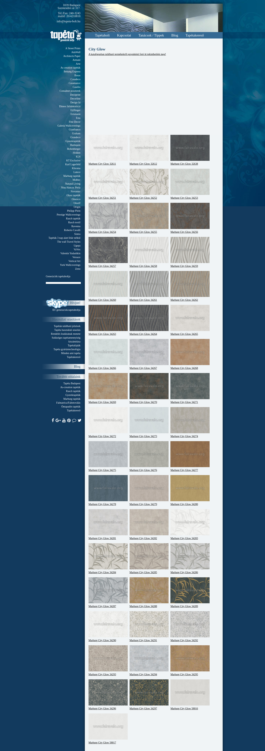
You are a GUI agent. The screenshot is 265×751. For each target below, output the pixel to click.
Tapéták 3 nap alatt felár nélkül (64, 238)
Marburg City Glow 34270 (149, 388)
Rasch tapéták (73, 218)
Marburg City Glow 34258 (149, 252)
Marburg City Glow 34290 (108, 626)
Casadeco (75, 79)
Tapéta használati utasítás (67, 330)
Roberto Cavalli (72, 230)
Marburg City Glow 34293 (108, 660)
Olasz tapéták (73, 195)
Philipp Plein (73, 210)
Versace (76, 257)
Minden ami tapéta (70, 353)
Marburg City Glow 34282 (149, 524)
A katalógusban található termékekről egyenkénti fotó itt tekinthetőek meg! (127, 54)
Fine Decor (74, 121)
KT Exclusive (73, 160)
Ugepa (77, 245)
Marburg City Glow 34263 (108, 320)
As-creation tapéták (70, 387)
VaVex (77, 249)
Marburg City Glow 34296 (108, 694)
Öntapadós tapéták (70, 406)
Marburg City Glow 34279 (149, 490)
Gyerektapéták (72, 141)
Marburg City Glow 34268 (190, 354)
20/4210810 (73, 16)
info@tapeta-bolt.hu (68, 21)
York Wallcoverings (70, 265)
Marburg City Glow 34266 (108, 354)
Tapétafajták (74, 345)
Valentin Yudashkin (70, 253)
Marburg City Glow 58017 (108, 728)
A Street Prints (72, 48)
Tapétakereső (195, 35)
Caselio (76, 87)
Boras (77, 75)
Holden (76, 152)
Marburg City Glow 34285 (149, 558)
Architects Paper (71, 56)
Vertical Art (74, 261)
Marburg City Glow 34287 (108, 592)
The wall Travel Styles (68, 241)
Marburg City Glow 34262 (190, 286)
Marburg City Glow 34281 (108, 524)
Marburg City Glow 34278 (108, 490)
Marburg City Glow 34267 (149, 354)
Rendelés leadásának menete (65, 333)
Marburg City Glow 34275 (108, 456)
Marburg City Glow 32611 (108, 150)
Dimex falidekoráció (69, 106)
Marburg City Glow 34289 (190, 592)
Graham (76, 133)
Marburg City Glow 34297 (149, 694)
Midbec (76, 179)
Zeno (77, 268)
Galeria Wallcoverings (68, 125)
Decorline (75, 98)
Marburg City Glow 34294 (149, 660)
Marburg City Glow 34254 (108, 218)
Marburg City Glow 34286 (190, 558)
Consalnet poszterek (70, 91)
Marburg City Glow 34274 (190, 422)
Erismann (75, 114)
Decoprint (75, 94)
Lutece (76, 172)
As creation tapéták (70, 67)
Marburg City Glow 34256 (190, 218)
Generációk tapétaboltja (58, 276)
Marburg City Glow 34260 (108, 286)
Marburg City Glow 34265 (190, 320)
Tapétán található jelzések (67, 326)
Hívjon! (75, 303)
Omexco (76, 199)
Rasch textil (74, 222)
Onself (77, 203)
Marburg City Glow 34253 (190, 184)
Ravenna (75, 226)
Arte (78, 63)
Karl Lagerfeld (72, 164)
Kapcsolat (124, 35)
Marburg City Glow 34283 (190, 524)
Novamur (75, 191)
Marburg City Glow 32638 (190, 150)
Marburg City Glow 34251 (108, 184)
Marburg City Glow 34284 (108, 558)
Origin (77, 207)
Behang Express (72, 71)
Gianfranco (74, 129)
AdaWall (75, 52)
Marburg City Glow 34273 (149, 422)
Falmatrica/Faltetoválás (68, 402)
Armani (76, 60)
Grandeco (75, 137)
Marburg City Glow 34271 (190, 388)
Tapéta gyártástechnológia (67, 349)
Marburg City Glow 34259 (190, 252)
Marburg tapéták (71, 176)
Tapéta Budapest (71, 383)
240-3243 (74, 13)
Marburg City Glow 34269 (108, 388)
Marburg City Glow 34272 (108, 422)
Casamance (74, 83)
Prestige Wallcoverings (68, 214)
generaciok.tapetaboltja (68, 310)
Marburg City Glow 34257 (108, 252)
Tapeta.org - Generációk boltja (66, 36)
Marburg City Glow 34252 (149, 184)
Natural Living (72, 183)
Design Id (75, 102)
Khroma (76, 168)
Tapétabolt (102, 35)
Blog (174, 35)
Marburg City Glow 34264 (149, 320)
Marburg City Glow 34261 (149, 286)
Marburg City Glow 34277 (190, 456)
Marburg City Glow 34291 (149, 626)
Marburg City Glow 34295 (190, 660)
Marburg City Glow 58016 (190, 694)
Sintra (77, 234)
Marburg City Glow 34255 (149, 218)
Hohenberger (73, 149)
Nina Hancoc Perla (70, 187)
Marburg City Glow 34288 (149, 592)
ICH (78, 156)
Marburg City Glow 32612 (149, 150)
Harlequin (75, 145)
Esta (78, 118)
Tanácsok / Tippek (151, 35)
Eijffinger (75, 110)
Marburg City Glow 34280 (190, 490)
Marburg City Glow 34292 (190, 626)
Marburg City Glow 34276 (149, 456)
